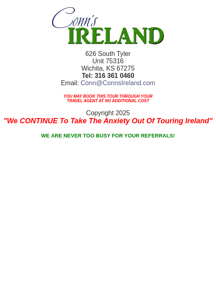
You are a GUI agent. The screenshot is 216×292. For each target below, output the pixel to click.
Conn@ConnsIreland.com (117, 82)
